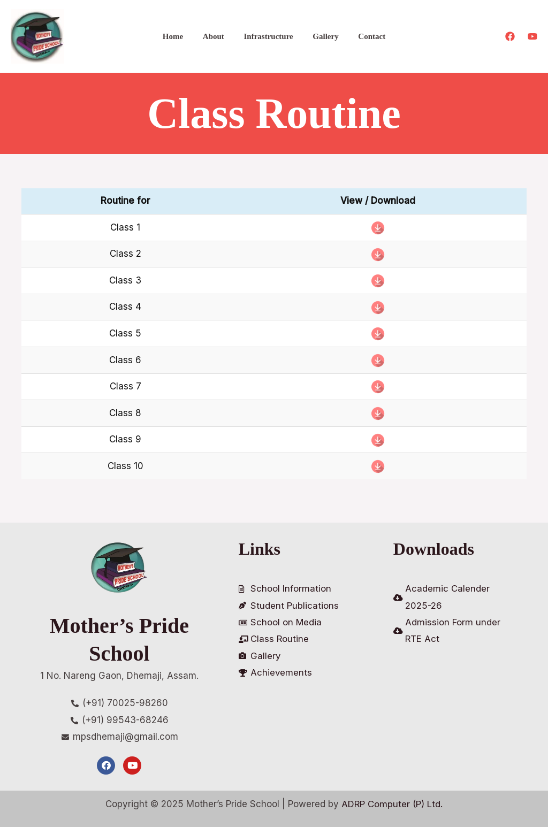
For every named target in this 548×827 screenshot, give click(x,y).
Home (180, 36)
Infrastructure (268, 36)
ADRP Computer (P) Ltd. (392, 804)
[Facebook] (510, 36)
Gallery (322, 36)
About (216, 36)
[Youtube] (532, 36)
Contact (364, 36)
